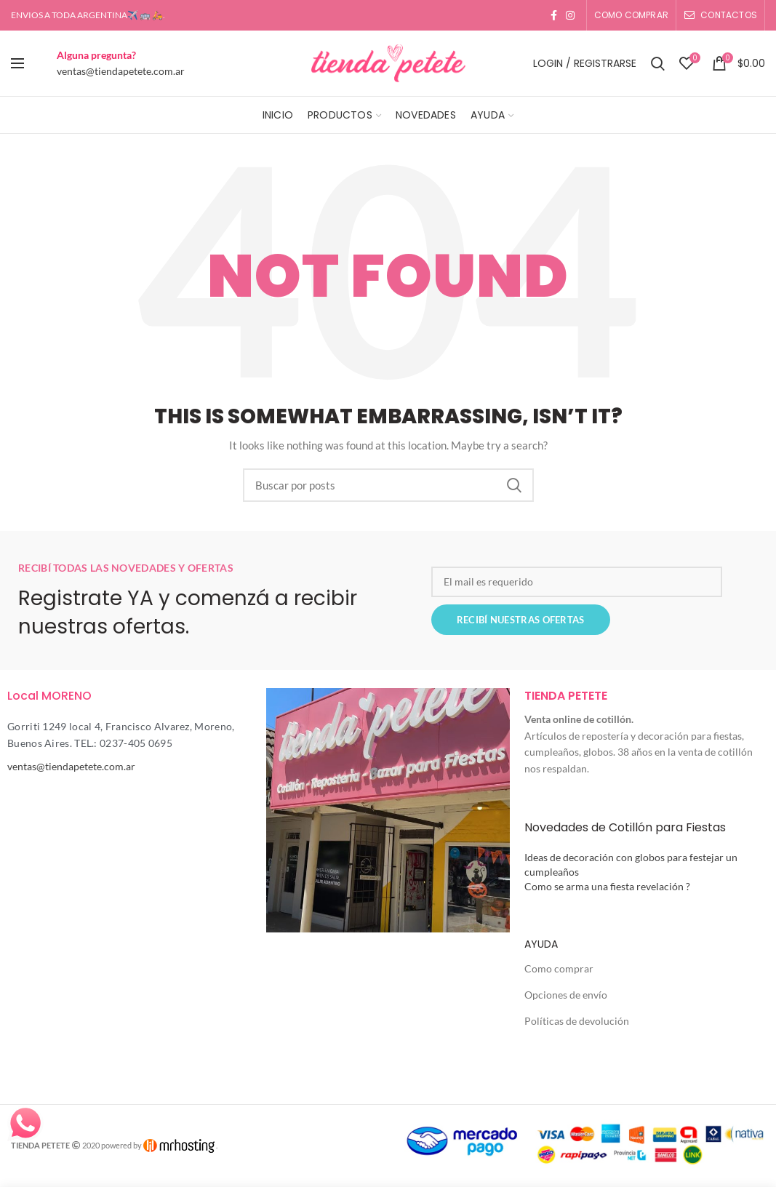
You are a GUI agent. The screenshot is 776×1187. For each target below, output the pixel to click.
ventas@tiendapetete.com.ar (121, 71)
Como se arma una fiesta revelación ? (607, 886)
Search (514, 485)
